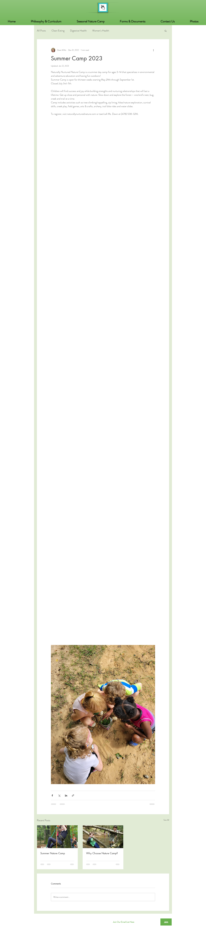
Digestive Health (78, 30)
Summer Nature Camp (52, 853)
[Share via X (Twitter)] (59, 795)
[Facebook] (103, 922)
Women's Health (100, 30)
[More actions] (153, 50)
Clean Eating (57, 30)
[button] (194, 21)
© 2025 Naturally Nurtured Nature (54, 920)
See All (166, 820)
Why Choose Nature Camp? (102, 853)
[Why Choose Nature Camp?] (103, 836)
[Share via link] (73, 795)
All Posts (41, 30)
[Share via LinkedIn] (66, 795)
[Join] (166, 922)
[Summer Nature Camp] (57, 836)
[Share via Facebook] (52, 795)
